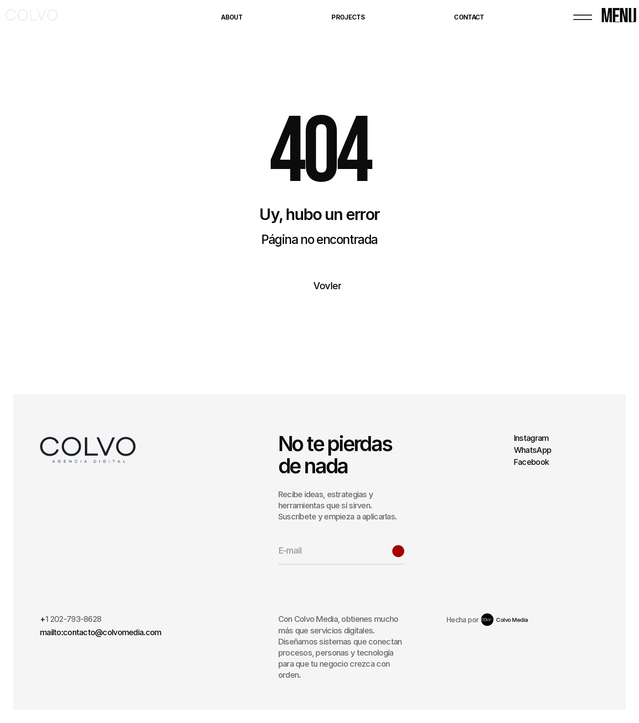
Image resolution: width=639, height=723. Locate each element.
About (231, 17)
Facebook (531, 462)
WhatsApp (532, 450)
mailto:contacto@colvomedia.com (100, 632)
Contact (469, 17)
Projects (347, 17)
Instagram (531, 438)
